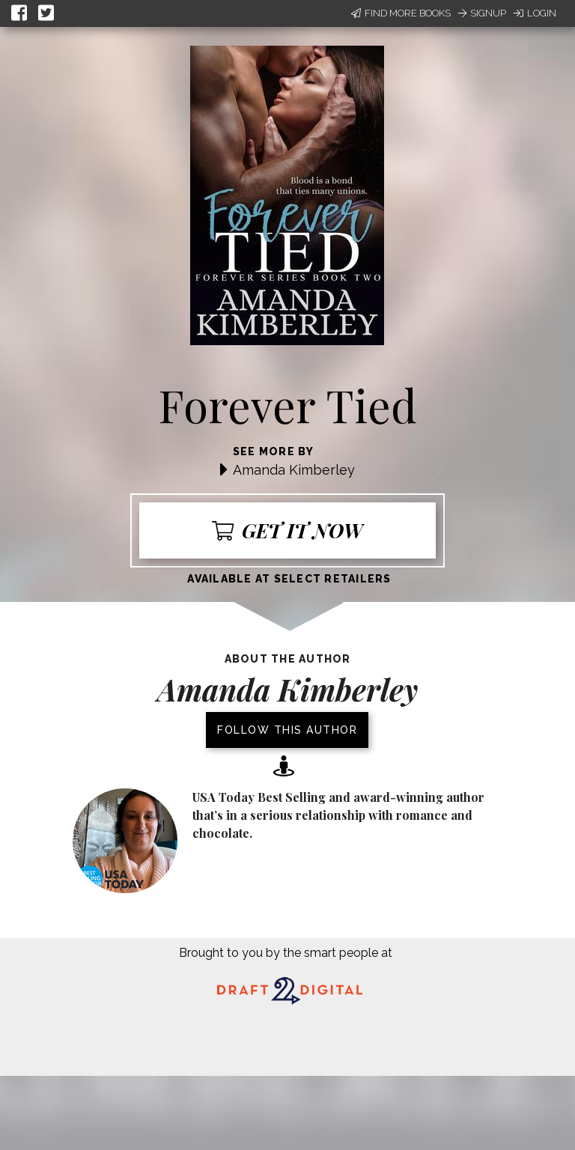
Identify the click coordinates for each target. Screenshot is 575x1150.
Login (535, 13)
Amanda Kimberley (294, 470)
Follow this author (287, 730)
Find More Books (401, 13)
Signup (482, 13)
